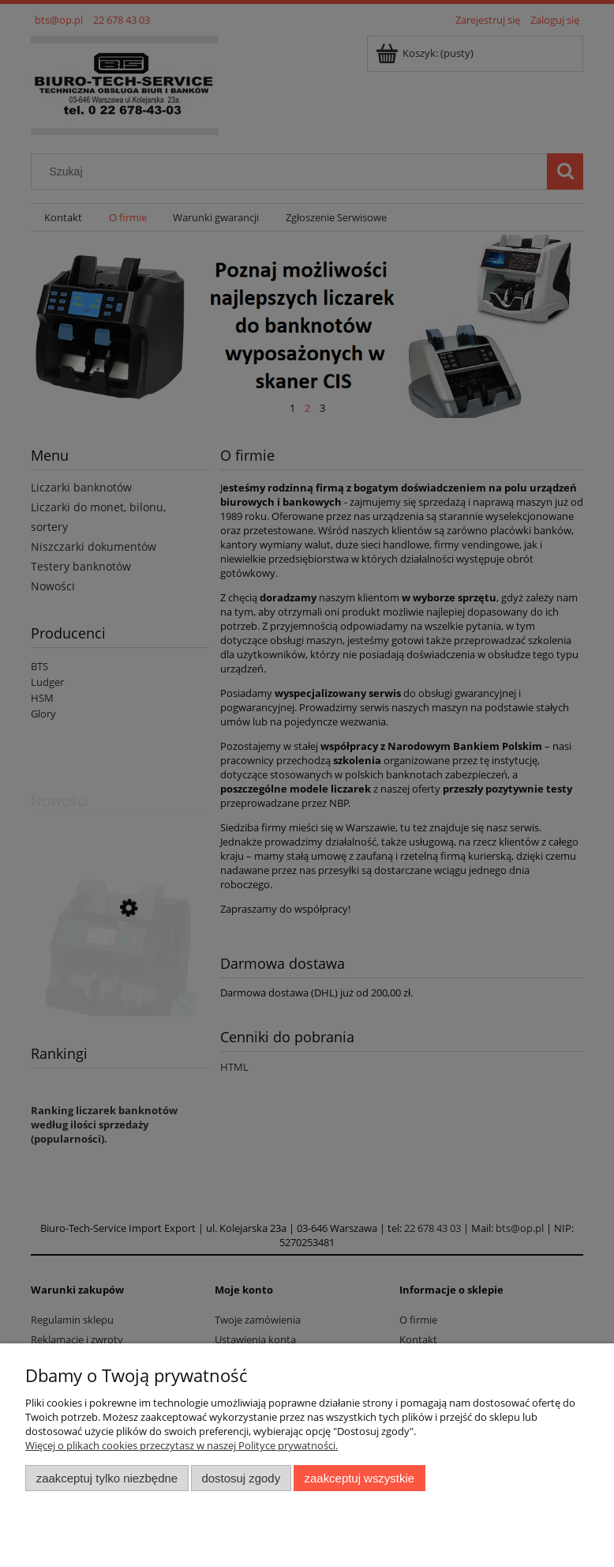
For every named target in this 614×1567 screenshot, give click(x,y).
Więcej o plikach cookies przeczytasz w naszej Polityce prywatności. (181, 1445)
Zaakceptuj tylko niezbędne (107, 1478)
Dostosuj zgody (240, 1478)
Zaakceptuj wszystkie (359, 1478)
